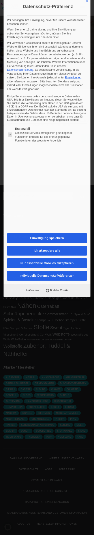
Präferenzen (33, 178)
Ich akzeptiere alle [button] (47, 138)
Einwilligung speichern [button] (47, 126)
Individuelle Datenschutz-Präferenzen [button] (47, 163)
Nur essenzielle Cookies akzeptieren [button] (46, 151)
